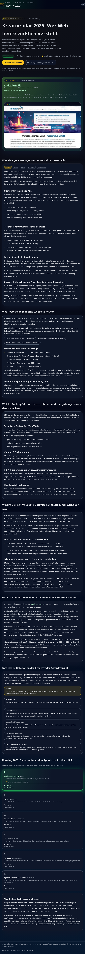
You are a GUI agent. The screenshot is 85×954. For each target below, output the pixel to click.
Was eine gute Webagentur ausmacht (40, 62)
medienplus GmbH (12, 85)
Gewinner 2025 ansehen (13, 62)
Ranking (13, 951)
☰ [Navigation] (83, 4)
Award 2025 (6, 951)
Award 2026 (21, 951)
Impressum (29, 951)
